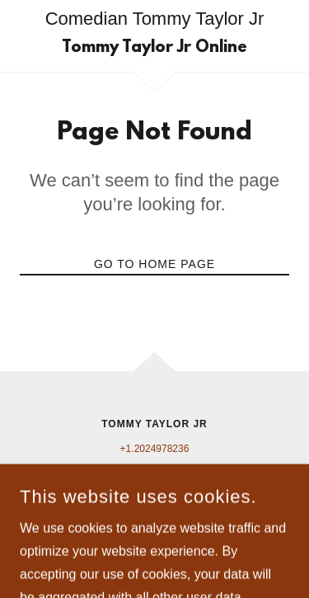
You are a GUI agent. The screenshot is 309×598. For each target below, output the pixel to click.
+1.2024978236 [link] (155, 448)
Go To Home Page (154, 264)
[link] (154, 48)
